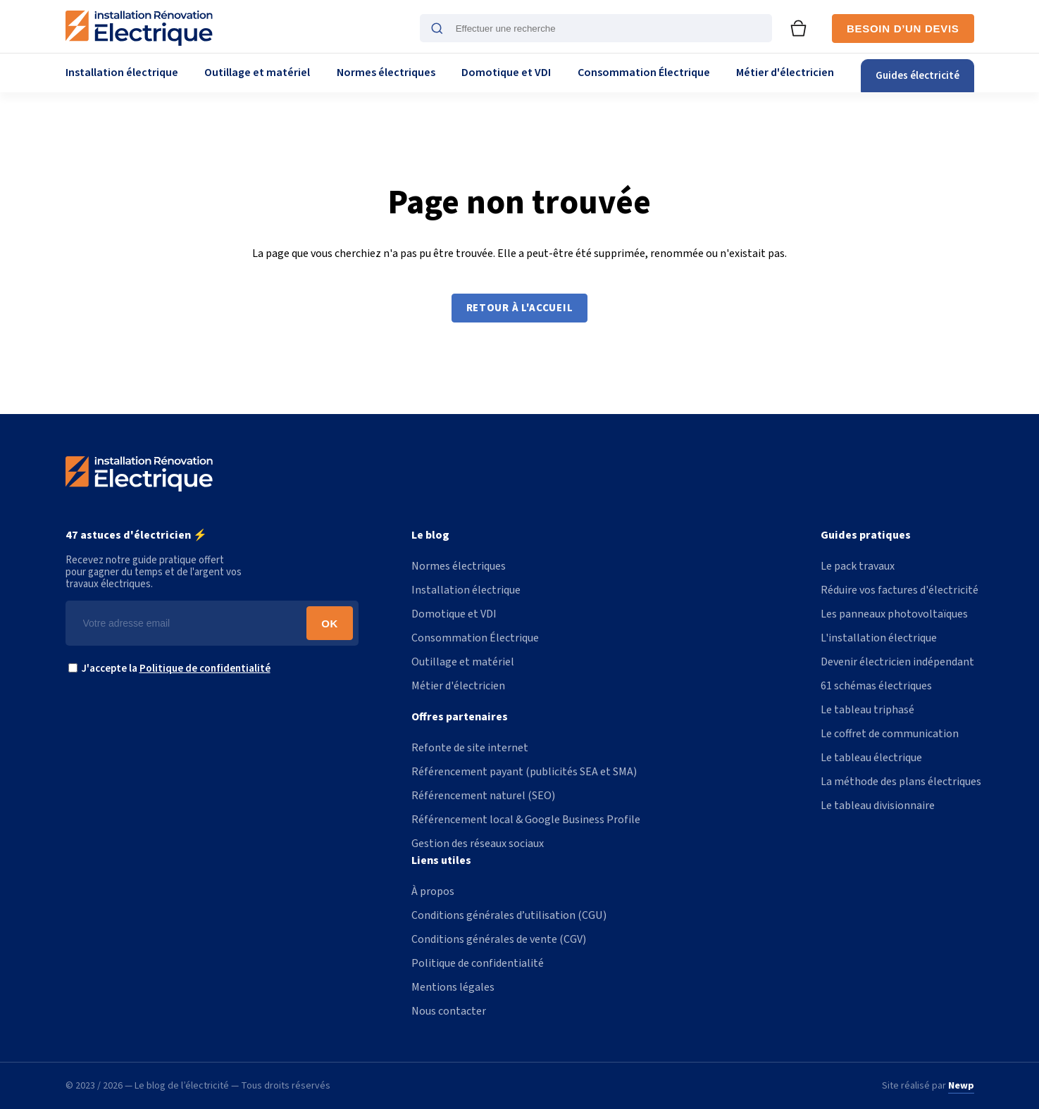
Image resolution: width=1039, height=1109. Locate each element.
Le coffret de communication (890, 733)
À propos (432, 891)
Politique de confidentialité (204, 668)
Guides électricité (917, 75)
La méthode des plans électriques (901, 781)
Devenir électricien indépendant (897, 662)
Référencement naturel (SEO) (483, 795)
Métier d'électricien (785, 72)
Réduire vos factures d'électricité (899, 590)
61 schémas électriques (876, 686)
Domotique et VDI (506, 72)
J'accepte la (173, 668)
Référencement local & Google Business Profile (525, 819)
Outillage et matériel (257, 72)
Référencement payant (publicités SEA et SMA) (524, 771)
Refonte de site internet (469, 748)
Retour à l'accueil (519, 308)
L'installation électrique (879, 638)
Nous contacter (448, 1011)
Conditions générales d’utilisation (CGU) (508, 915)
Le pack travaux (858, 566)
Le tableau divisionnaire (878, 805)
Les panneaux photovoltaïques (894, 614)
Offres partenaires (459, 717)
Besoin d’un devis (903, 29)
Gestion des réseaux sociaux (477, 843)
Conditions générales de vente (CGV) (498, 939)
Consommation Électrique (644, 72)
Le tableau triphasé (867, 710)
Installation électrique (122, 72)
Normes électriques (386, 72)
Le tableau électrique (871, 757)
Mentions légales (452, 987)
